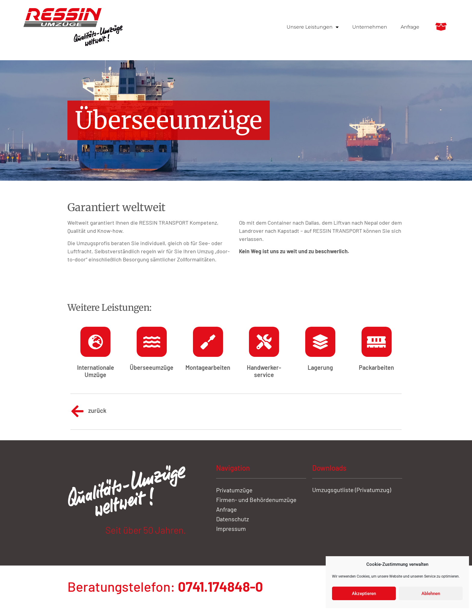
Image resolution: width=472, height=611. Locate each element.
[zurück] (77, 411)
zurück (97, 410)
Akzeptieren (364, 593)
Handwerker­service (264, 371)
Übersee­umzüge (151, 367)
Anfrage (410, 27)
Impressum (231, 528)
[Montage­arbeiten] (208, 342)
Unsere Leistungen (313, 27)
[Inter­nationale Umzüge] (95, 342)
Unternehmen (369, 27)
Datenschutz (232, 518)
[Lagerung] (320, 342)
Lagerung (320, 367)
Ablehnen (430, 593)
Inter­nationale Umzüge (95, 371)
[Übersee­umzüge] (152, 342)
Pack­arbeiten (376, 367)
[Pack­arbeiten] (377, 342)
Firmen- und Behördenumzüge (256, 499)
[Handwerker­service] (264, 342)
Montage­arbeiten (207, 367)
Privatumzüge (234, 490)
